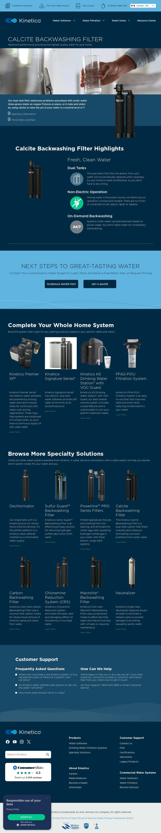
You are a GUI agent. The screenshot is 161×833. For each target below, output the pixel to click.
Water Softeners (78, 743)
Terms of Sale (68, 818)
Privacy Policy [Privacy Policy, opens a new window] (12, 809)
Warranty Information (24, 114)
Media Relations (77, 778)
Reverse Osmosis (129, 787)
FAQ (122, 748)
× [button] (46, 798)
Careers (73, 773)
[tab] (64, 21)
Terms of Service (87, 818)
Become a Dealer (78, 783)
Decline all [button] (26, 822)
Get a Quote (100, 284)
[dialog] (27, 812)
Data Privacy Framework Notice (115, 818)
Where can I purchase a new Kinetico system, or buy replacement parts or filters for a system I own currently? (48, 677)
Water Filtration (129, 783)
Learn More (14, 432)
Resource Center (146, 20)
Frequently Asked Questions (40, 669)
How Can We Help (96, 669)
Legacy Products (129, 761)
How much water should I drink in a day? (42, 692)
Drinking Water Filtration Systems (88, 748)
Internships (75, 787)
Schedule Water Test (61, 284)
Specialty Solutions (79, 752)
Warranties (126, 757)
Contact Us (126, 743)
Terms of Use (52, 818)
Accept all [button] (26, 817)
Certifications (127, 752)
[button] (27, 825)
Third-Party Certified (23, 120)
